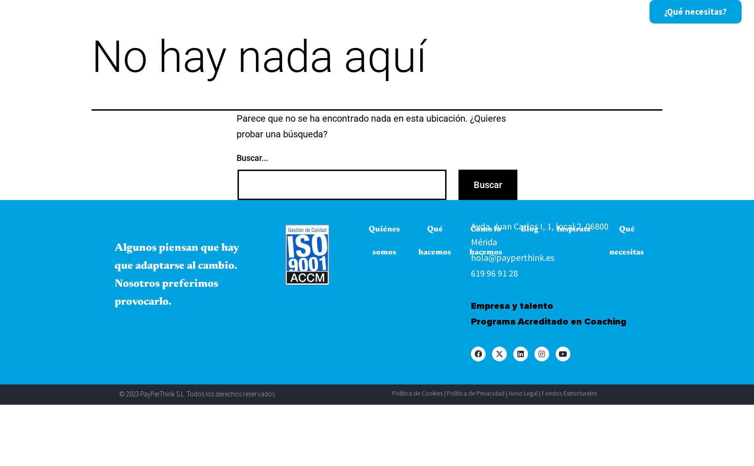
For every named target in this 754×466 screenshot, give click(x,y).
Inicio (118, 12)
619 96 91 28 (494, 273)
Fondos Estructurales (569, 393)
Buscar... (252, 158)
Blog (391, 12)
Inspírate (435, 12)
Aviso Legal (523, 393)
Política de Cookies (417, 393)
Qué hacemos (252, 12)
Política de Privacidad (476, 393)
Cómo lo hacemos (330, 12)
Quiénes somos (177, 12)
